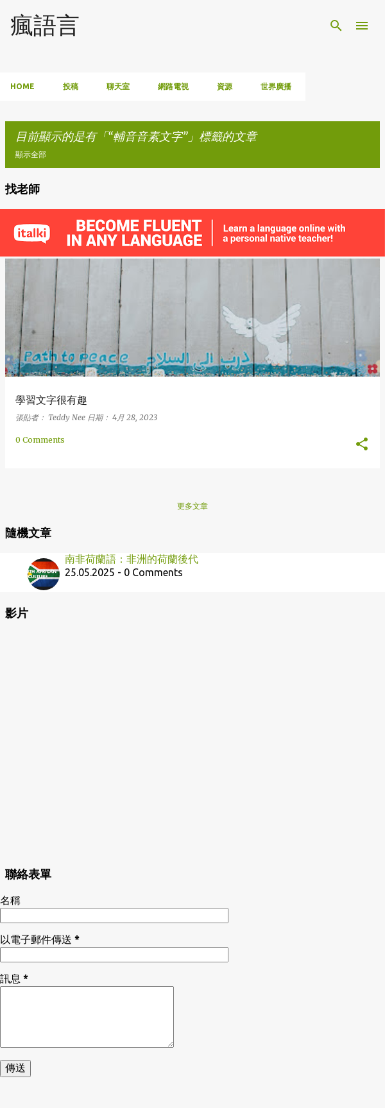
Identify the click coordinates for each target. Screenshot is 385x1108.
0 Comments (40, 440)
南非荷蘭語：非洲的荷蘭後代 (131, 559)
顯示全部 (30, 154)
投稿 (70, 86)
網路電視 (173, 86)
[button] (362, 444)
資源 (224, 86)
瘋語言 (45, 25)
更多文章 (192, 506)
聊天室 (118, 86)
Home (22, 86)
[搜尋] (336, 25)
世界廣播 (276, 86)
